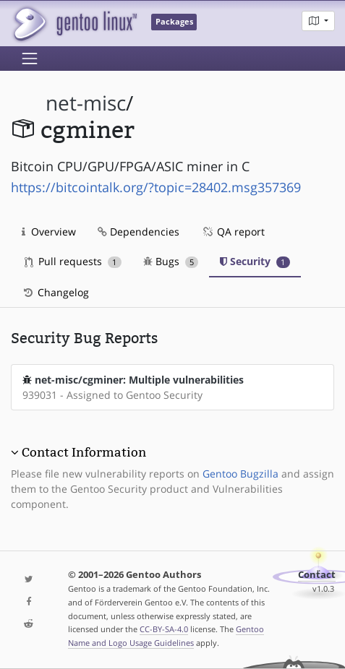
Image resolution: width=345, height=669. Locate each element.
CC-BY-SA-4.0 (164, 628)
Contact (317, 575)
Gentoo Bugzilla (240, 473)
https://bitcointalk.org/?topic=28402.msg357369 (156, 187)
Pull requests (73, 261)
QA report (233, 231)
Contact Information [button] (84, 452)
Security (255, 261)
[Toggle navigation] (30, 58)
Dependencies (138, 231)
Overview (49, 231)
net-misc (86, 103)
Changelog (55, 292)
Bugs (171, 261)
